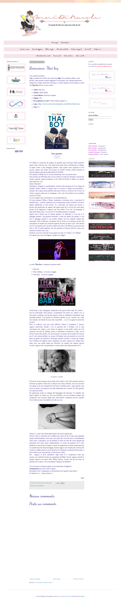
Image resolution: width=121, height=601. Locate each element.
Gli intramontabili (62, 49)
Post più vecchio (78, 579)
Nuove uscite (57, 56)
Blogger (81, 596)
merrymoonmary (65, 596)
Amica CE (88, 49)
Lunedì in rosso (25, 49)
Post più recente (35, 579)
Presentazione (65, 42)
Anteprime (97, 49)
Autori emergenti (76, 49)
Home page (55, 42)
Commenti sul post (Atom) (44, 582)
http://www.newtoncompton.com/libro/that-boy (59, 104)
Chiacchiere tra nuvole (43, 56)
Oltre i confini (49, 49)
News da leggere (37, 49)
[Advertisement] (56, 562)
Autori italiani (68, 56)
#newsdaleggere (39, 485)
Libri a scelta (80, 56)
